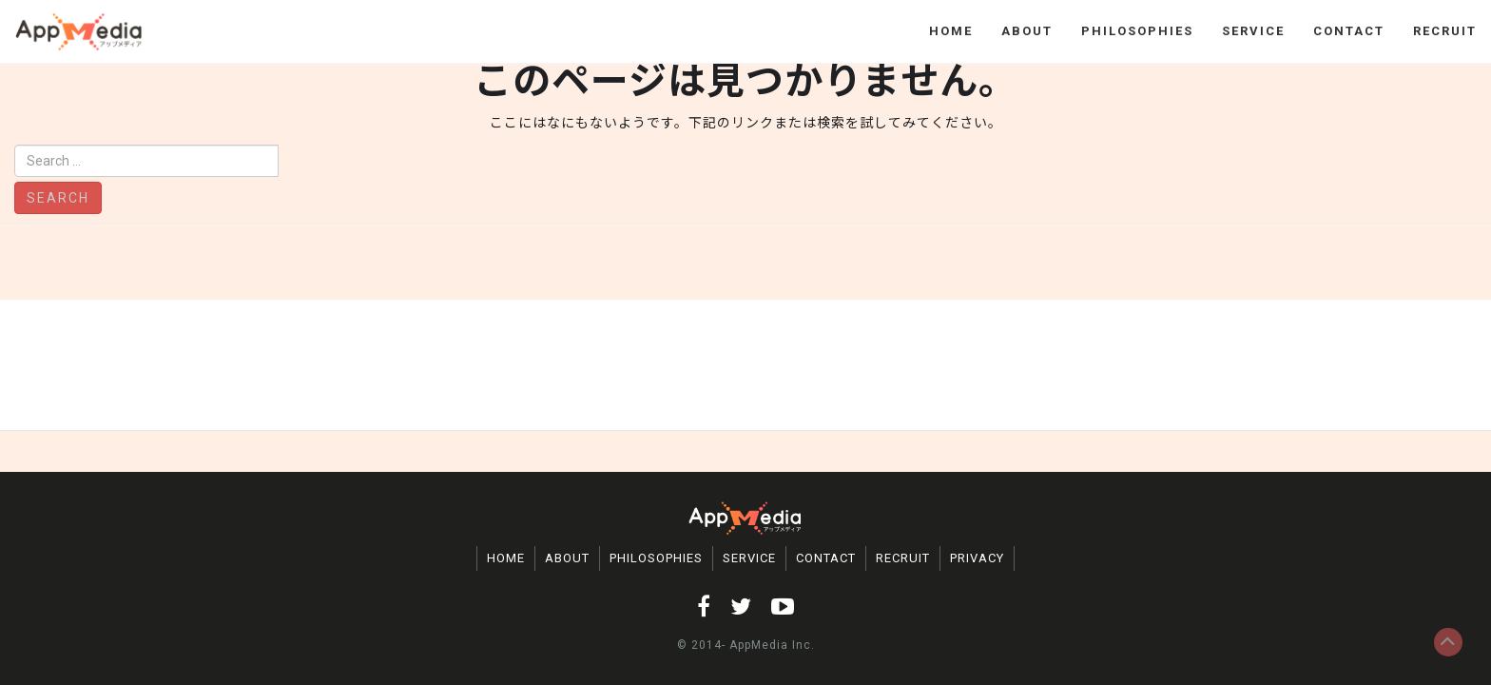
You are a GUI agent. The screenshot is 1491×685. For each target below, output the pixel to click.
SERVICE (1253, 31)
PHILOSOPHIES (1137, 31)
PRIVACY (977, 558)
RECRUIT (1445, 31)
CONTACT (1348, 31)
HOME (951, 31)
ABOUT (1027, 31)
